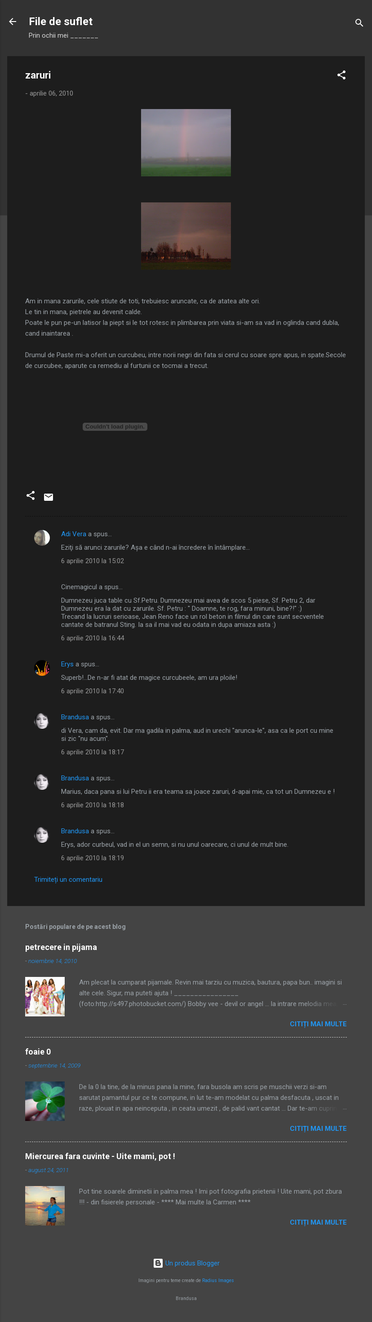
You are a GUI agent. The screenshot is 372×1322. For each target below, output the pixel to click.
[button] (341, 76)
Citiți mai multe (318, 1024)
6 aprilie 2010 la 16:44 (92, 638)
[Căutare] (359, 24)
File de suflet (61, 21)
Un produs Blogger (186, 1263)
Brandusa (75, 717)
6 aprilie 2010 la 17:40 (92, 691)
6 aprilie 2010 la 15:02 (92, 561)
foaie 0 (38, 1051)
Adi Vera (73, 534)
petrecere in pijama (61, 947)
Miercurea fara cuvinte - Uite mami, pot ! (100, 1156)
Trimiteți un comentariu (68, 879)
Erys (67, 664)
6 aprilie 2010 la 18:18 (92, 805)
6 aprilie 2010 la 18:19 (92, 858)
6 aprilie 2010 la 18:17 (92, 752)
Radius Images (218, 1280)
